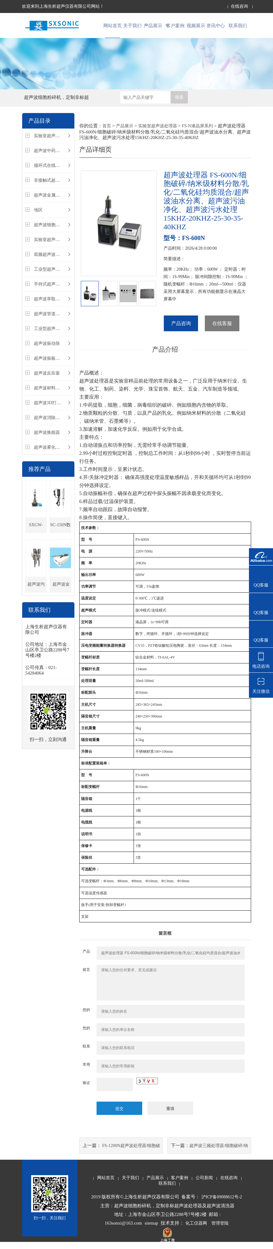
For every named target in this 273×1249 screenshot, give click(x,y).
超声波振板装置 (49, 364)
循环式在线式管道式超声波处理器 (66, 171)
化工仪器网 (196, 1230)
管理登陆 (220, 1230)
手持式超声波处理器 (53, 290)
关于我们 (133, 28)
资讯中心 (216, 28)
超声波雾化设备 (49, 453)
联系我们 (237, 28)
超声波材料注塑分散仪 (55, 394)
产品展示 (154, 28)
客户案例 (175, 28)
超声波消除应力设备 (53, 423)
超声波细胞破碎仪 (51, 230)
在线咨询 (239, 6)
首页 (106, 131)
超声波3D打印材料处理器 (58, 408)
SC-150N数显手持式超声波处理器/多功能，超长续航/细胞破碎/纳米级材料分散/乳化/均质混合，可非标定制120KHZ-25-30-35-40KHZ (60, 533)
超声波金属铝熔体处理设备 (60, 201)
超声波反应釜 (47, 379)
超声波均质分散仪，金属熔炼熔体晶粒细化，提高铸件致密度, (36, 593)
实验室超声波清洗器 (53, 245)
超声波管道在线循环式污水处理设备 (68, 319)
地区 (38, 216)
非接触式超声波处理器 (55, 186)
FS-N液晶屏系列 (197, 131)
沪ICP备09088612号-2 (221, 1203)
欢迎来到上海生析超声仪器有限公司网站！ (63, 6)
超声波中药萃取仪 (51, 156)
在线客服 (222, 329)
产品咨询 (181, 329)
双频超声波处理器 (51, 260)
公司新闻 (204, 1184)
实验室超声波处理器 (53, 141)
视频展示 (196, 28)
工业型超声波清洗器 (53, 334)
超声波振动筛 (47, 349)
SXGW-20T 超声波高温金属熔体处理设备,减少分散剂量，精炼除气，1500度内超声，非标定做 (36, 533)
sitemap (151, 1230)
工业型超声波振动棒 (53, 275)
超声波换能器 (47, 438)
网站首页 (112, 28)
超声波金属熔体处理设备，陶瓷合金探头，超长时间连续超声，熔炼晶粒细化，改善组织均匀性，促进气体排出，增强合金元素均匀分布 (60, 593)
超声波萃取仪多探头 (53, 305)
